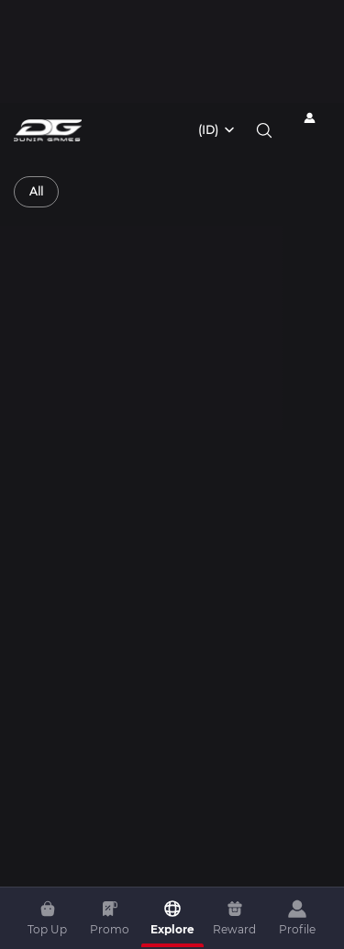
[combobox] (217, 130)
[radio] (36, 192)
